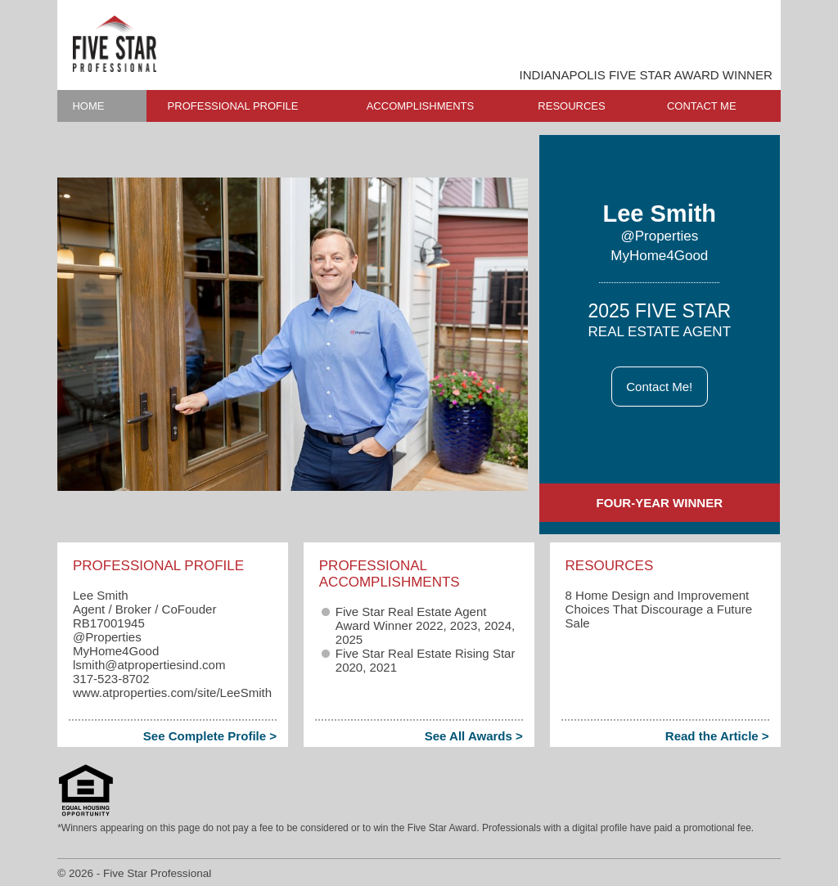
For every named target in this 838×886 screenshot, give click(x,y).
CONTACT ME (702, 106)
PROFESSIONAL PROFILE (233, 106)
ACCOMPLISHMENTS (420, 106)
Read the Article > (717, 736)
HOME (88, 106)
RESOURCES (571, 106)
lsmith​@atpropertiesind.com (149, 665)
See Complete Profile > (210, 736)
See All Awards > (474, 736)
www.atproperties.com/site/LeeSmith (172, 692)
